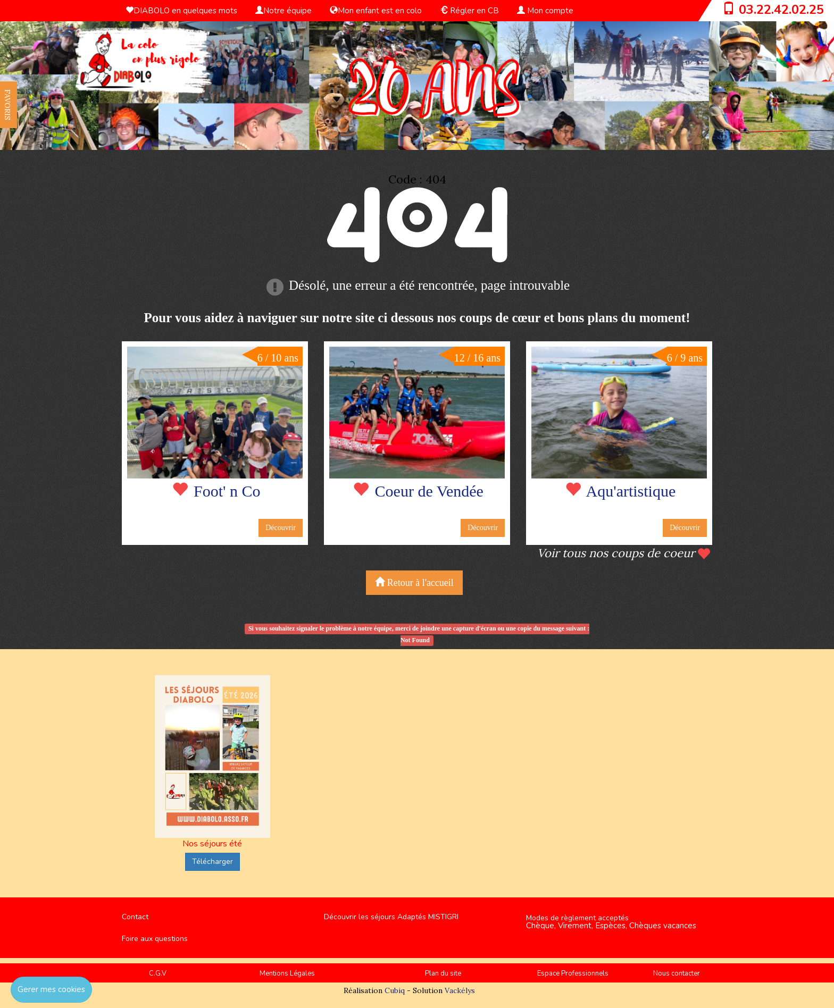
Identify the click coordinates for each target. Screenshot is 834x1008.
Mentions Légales (287, 973)
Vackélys (460, 990)
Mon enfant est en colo (376, 10)
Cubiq (395, 990)
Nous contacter (676, 973)
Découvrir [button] (280, 528)
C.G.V (157, 973)
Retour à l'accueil (414, 582)
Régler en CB (469, 10)
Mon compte (545, 10)
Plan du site (443, 973)
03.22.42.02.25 (781, 9)
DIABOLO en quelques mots (181, 10)
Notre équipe (283, 10)
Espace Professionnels (572, 973)
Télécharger (212, 861)
